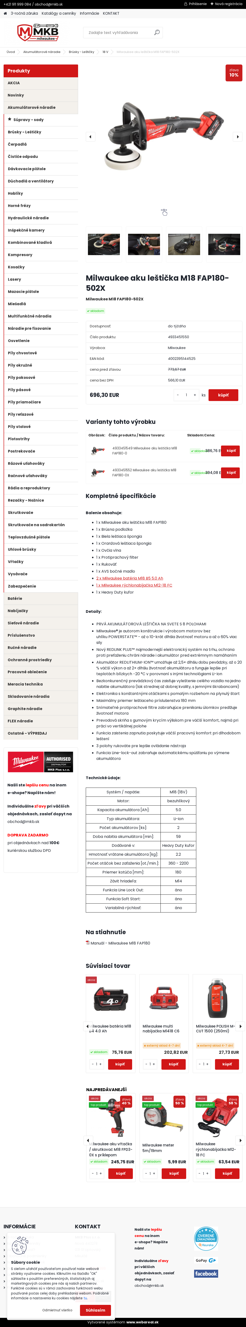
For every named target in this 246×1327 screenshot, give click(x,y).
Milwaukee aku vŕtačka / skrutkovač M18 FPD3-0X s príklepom (110, 1149)
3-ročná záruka (24, 13)
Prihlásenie (198, 3)
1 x (134, 585)
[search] (157, 34)
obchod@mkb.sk (23, 821)
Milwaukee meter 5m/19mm (158, 1148)
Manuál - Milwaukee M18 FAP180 (118, 943)
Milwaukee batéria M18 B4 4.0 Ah (110, 1029)
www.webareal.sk (142, 1322)
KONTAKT (111, 13)
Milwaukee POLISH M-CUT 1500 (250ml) (215, 1029)
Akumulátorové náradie (42, 52)
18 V (105, 52)
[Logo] (37, 33)
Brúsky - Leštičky (81, 52)
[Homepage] (5, 13)
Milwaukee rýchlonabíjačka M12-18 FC (216, 1149)
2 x (129, 578)
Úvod (11, 52)
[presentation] (90, 137)
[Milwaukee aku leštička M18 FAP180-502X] (164, 137)
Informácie (89, 13)
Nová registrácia (228, 3)
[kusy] (186, 395)
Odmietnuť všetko (57, 1310)
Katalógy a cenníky (59, 13)
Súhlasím (95, 1310)
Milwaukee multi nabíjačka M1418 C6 (161, 1029)
